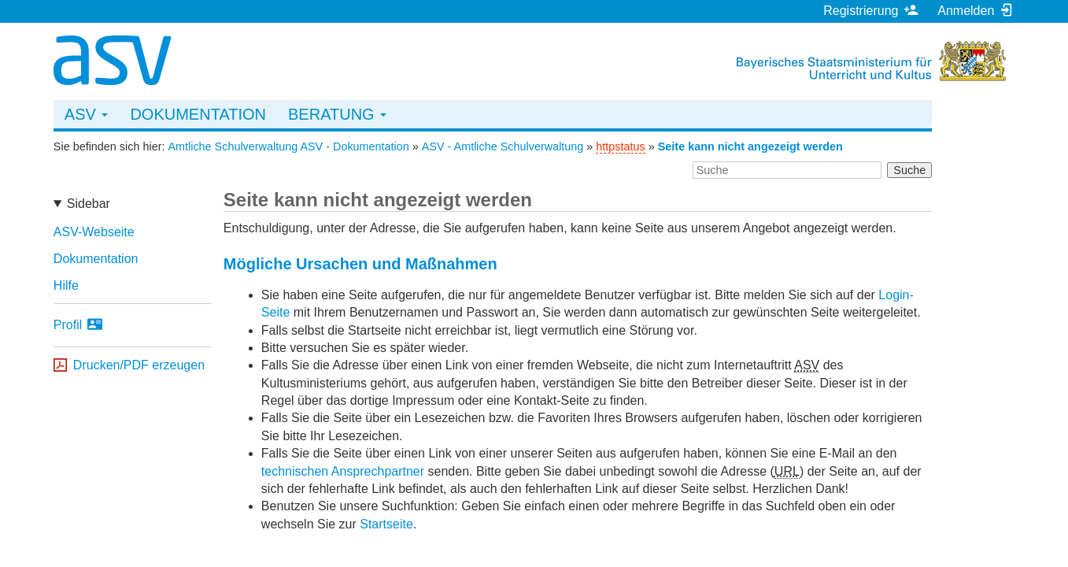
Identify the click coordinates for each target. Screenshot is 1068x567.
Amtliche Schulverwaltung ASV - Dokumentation (288, 146)
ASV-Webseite (94, 232)
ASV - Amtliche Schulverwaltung (503, 146)
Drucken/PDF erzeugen (139, 365)
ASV (87, 114)
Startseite (386, 524)
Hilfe (66, 285)
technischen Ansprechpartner (342, 471)
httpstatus (620, 146)
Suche (909, 170)
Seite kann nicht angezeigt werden (750, 146)
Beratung (337, 114)
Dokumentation (198, 114)
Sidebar (88, 203)
